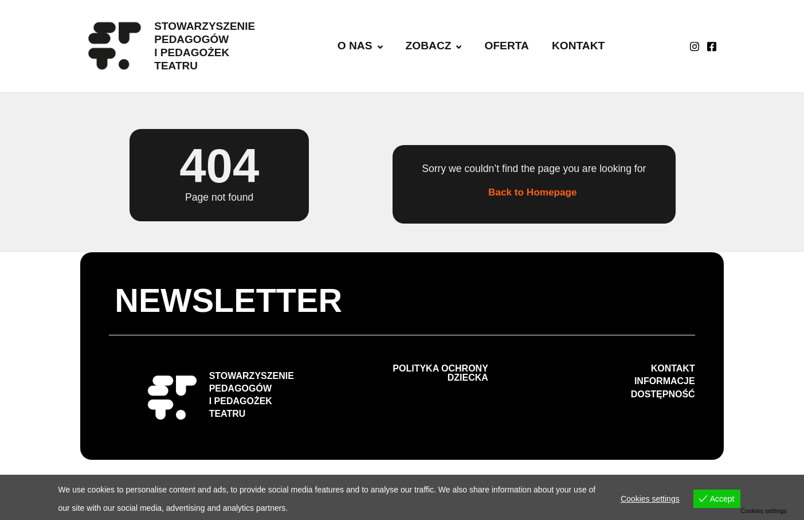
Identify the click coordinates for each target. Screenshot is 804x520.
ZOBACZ (434, 46)
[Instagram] (694, 46)
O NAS (360, 46)
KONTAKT (578, 46)
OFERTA (506, 46)
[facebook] (711, 46)
